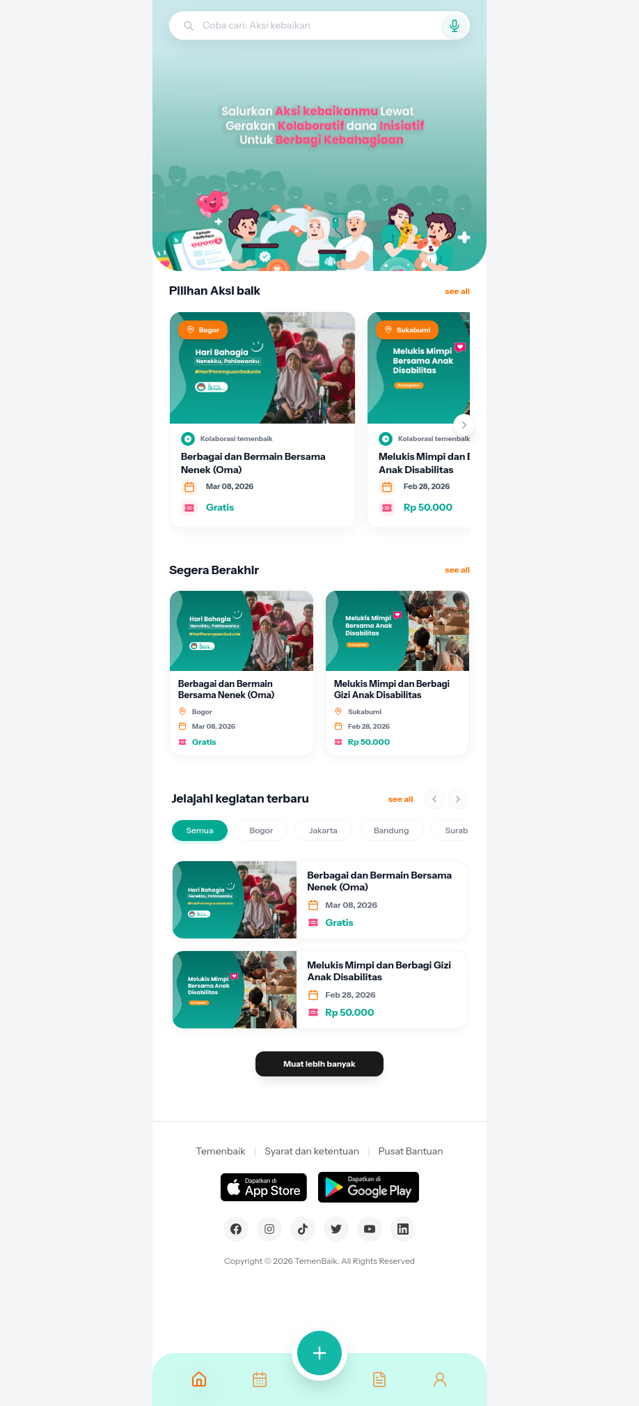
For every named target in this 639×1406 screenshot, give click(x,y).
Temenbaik (221, 1151)
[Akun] (440, 1379)
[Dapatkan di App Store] (263, 1187)
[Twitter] (336, 1229)
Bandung (391, 830)
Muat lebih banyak (319, 1063)
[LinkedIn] (403, 1229)
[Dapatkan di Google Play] (368, 1187)
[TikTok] (302, 1229)
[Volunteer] (319, 1353)
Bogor (261, 830)
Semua (200, 830)
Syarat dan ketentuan (312, 1151)
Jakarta (323, 830)
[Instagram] (269, 1229)
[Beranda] (199, 1379)
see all (457, 291)
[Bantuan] (379, 1379)
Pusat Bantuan (411, 1151)
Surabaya (463, 830)
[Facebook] (235, 1229)
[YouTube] (369, 1229)
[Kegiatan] (259, 1379)
